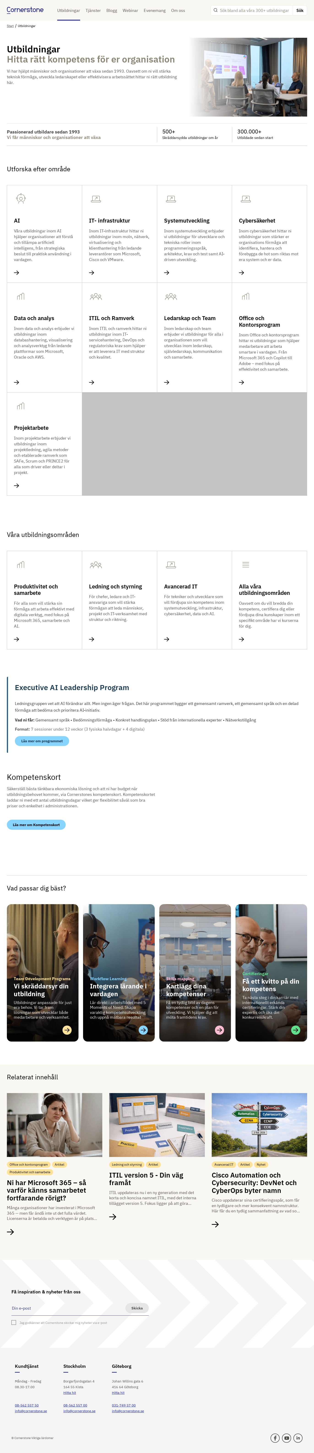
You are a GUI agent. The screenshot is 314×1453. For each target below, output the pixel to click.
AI (17, 220)
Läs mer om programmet (42, 741)
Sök (299, 10)
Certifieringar (255, 973)
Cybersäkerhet (257, 220)
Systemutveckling (186, 220)
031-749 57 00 (124, 1405)
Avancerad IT (181, 586)
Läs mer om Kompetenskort (36, 824)
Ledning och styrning (115, 586)
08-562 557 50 (27, 1405)
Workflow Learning (108, 978)
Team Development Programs (42, 978)
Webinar (130, 10)
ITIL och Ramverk (111, 318)
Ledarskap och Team (190, 318)
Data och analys (34, 318)
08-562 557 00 (75, 1405)
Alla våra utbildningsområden (264, 589)
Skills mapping (180, 978)
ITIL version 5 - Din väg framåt (146, 1178)
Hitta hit (69, 1392)
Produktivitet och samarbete (36, 589)
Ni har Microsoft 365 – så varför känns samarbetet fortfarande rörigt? (46, 1190)
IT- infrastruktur (109, 220)
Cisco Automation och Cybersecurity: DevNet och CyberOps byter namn (254, 1182)
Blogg (111, 10)
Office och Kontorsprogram (259, 321)
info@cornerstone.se (31, 1411)
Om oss (178, 10)
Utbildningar (68, 10)
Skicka (137, 1308)
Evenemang (155, 10)
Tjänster (93, 10)
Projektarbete (31, 427)
